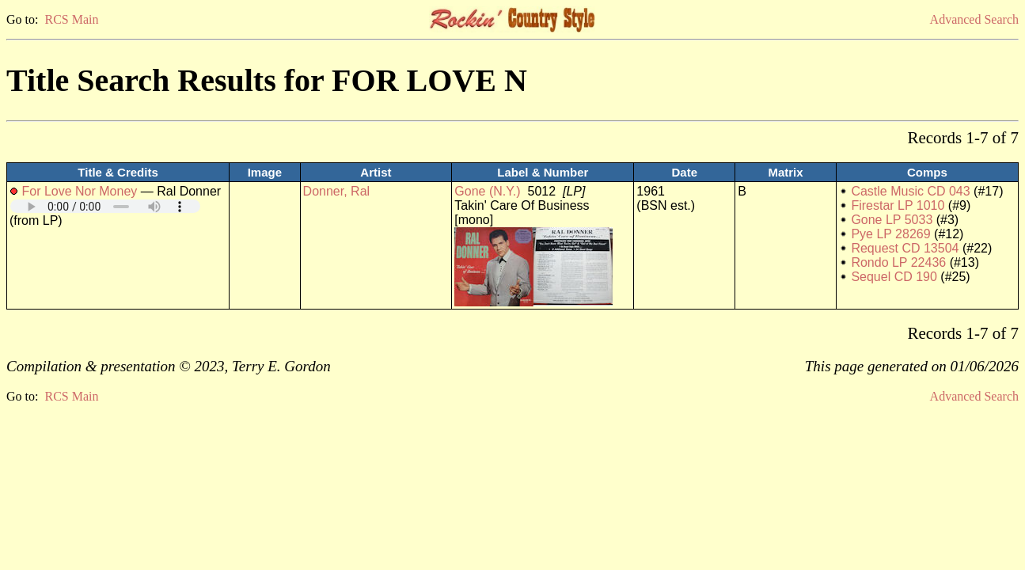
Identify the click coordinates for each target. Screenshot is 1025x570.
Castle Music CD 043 (910, 191)
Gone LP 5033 (891, 219)
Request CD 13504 (905, 248)
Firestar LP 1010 (897, 205)
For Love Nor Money (79, 191)
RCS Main (71, 19)
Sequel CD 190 (894, 276)
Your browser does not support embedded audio (105, 206)
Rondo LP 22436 (898, 262)
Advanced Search (974, 19)
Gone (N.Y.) (487, 191)
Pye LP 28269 (890, 234)
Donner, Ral (336, 191)
